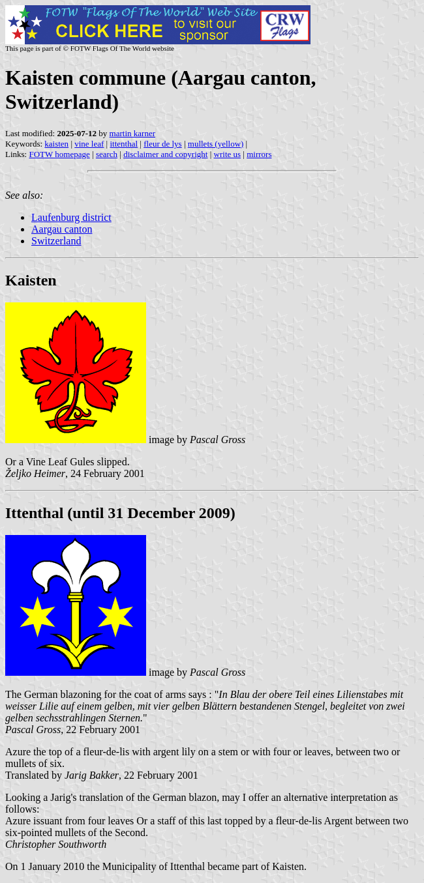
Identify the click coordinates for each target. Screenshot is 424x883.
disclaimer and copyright (165, 154)
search (106, 154)
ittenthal (124, 144)
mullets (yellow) (216, 144)
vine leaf (89, 144)
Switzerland (56, 240)
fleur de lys (162, 144)
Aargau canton (61, 229)
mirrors (259, 154)
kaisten (56, 144)
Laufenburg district (71, 217)
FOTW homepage (59, 154)
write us (227, 154)
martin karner (132, 133)
